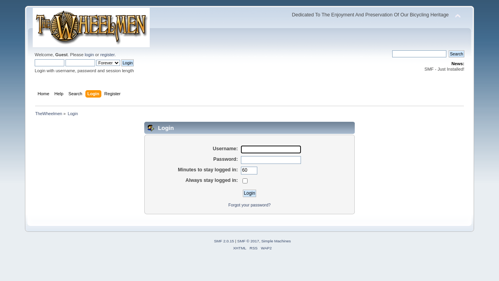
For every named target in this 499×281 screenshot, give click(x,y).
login (89, 54)
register (107, 54)
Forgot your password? (249, 205)
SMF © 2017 (248, 241)
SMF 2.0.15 (224, 241)
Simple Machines (276, 241)
